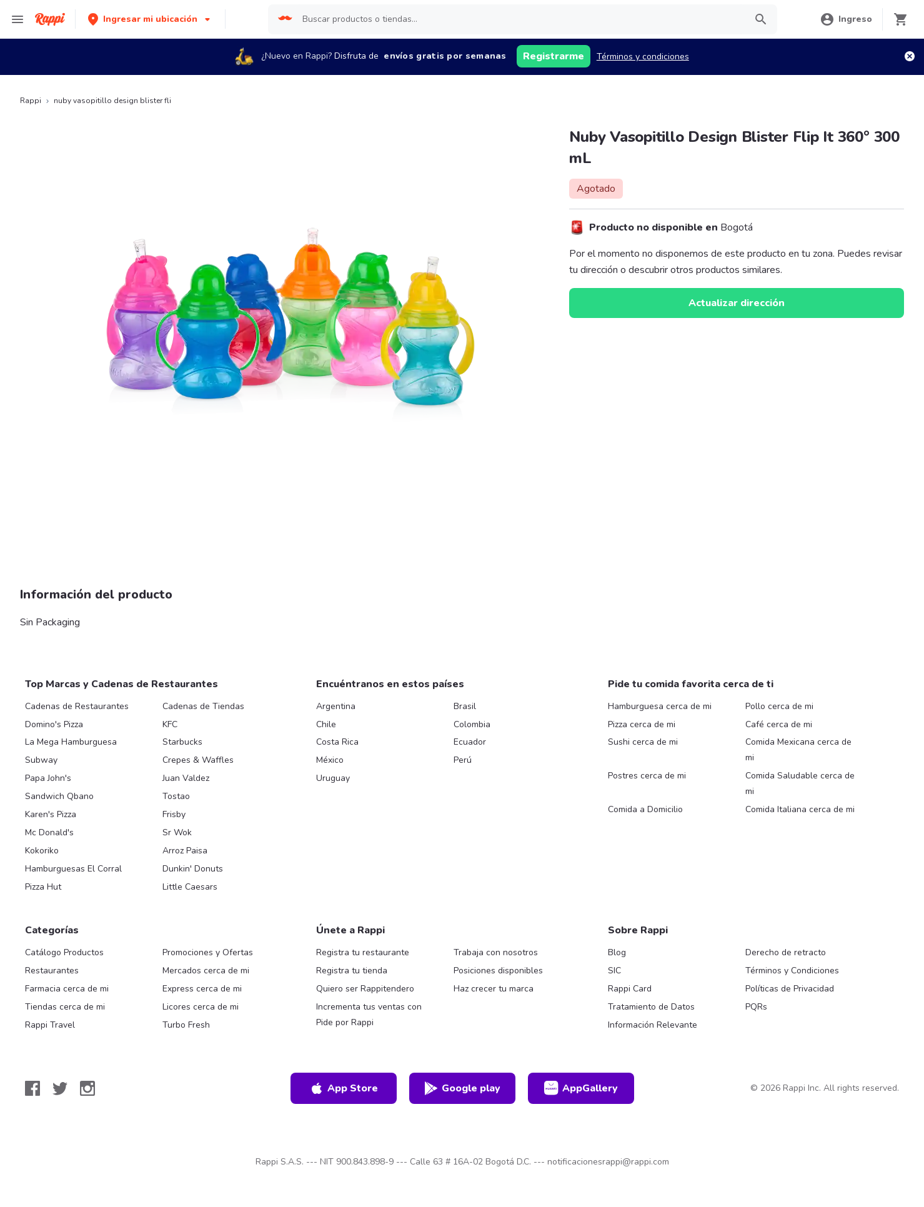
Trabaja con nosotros (496, 952)
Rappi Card (630, 989)
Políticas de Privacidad (789, 989)
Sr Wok (177, 832)
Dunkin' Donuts (192, 869)
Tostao (176, 796)
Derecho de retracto (785, 952)
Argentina (335, 706)
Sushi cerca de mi (643, 742)
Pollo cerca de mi (779, 706)
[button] (150, 19)
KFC (169, 724)
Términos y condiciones (643, 56)
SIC (614, 970)
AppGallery (581, 1088)
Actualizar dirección (736, 303)
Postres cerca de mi (647, 776)
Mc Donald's (49, 832)
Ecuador (470, 742)
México (330, 760)
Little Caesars (189, 887)
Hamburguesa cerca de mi (660, 706)
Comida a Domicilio (645, 809)
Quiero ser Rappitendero (365, 989)
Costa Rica (337, 742)
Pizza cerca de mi (641, 724)
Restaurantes (52, 970)
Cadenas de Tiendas (203, 706)
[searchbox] (520, 19)
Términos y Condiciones (792, 970)
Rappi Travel (50, 1025)
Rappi (30, 101)
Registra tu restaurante (362, 952)
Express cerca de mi (202, 989)
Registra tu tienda (351, 970)
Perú (463, 760)
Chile (326, 724)
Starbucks (182, 742)
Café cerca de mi (778, 724)
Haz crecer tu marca (494, 989)
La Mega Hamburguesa (71, 742)
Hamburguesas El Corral (73, 869)
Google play (462, 1088)
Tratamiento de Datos (651, 1007)
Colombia (472, 724)
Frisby (174, 814)
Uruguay (333, 778)
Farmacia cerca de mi (67, 989)
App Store (343, 1088)
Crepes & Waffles (198, 760)
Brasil (465, 706)
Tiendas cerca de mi (65, 1007)
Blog (617, 952)
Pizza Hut (43, 887)
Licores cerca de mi (200, 1007)
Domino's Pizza (54, 724)
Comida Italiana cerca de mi (800, 809)
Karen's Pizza (50, 814)
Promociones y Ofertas (207, 952)
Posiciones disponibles (498, 970)
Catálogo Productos (64, 952)
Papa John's (48, 778)
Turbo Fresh (186, 1025)
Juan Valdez (185, 778)
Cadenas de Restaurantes (77, 706)
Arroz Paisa (184, 851)
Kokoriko (42, 851)
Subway (41, 760)
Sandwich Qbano (59, 796)
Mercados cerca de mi (205, 970)
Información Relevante (652, 1025)
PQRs (756, 1007)
